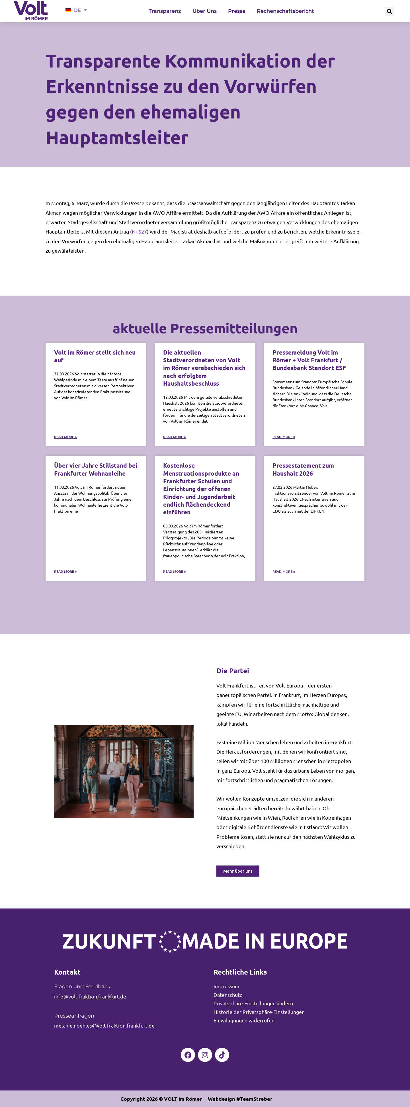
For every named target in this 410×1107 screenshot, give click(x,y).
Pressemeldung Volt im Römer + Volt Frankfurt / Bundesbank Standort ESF (309, 360)
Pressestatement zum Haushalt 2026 (303, 469)
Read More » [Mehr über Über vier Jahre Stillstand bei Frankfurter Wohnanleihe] (65, 571)
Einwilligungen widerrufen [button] (244, 1020)
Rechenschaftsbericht (285, 11)
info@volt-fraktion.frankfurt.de (90, 996)
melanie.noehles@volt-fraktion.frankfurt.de (104, 1025)
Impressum (226, 986)
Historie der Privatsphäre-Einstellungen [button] (259, 1012)
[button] (389, 11)
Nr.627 (139, 231)
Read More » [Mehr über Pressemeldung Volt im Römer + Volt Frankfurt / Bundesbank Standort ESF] (283, 436)
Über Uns (204, 11)
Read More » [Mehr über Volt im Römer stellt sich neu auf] (65, 436)
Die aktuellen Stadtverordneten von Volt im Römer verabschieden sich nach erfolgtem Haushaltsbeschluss (204, 367)
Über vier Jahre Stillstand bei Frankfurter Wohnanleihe (95, 469)
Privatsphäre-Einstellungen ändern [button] (253, 1003)
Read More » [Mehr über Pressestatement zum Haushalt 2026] (283, 571)
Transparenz (165, 11)
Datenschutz (228, 995)
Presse (236, 11)
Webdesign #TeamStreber (240, 1098)
